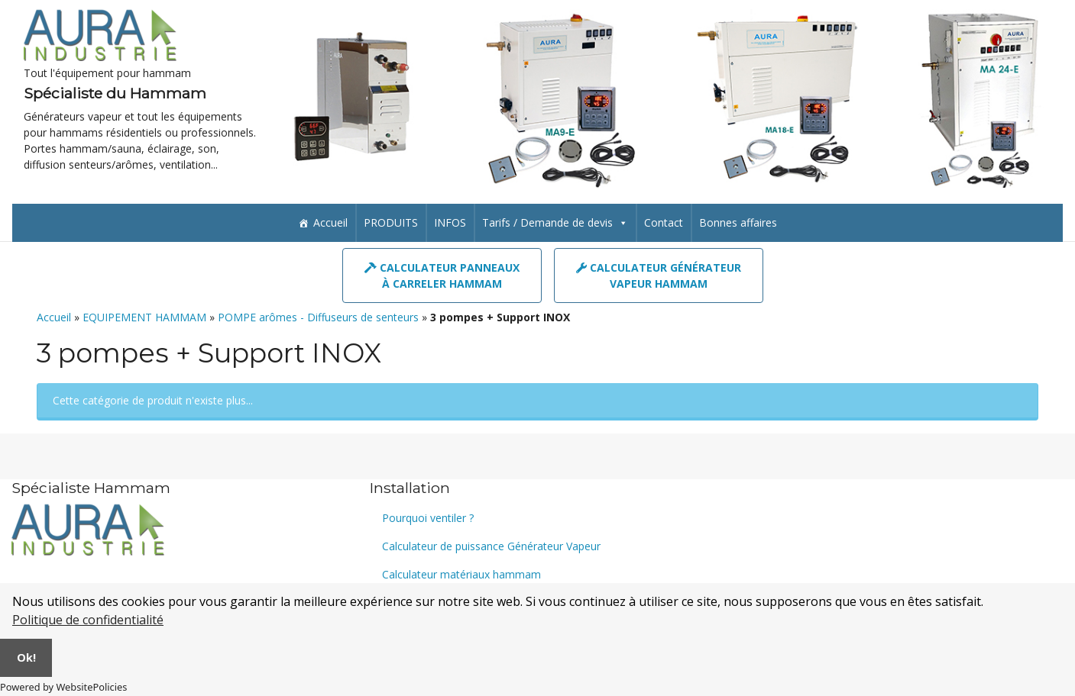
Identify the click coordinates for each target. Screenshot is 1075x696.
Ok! (26, 657)
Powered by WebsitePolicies (63, 687)
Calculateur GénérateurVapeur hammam (658, 276)
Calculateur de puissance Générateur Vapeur (491, 546)
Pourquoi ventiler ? (428, 518)
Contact (663, 223)
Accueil (330, 223)
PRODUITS (391, 223)
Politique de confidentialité (88, 619)
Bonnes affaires (738, 223)
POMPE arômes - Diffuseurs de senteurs (318, 318)
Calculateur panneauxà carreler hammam (442, 276)
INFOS (450, 223)
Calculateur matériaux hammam (461, 574)
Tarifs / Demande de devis (555, 223)
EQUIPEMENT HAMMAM (144, 318)
